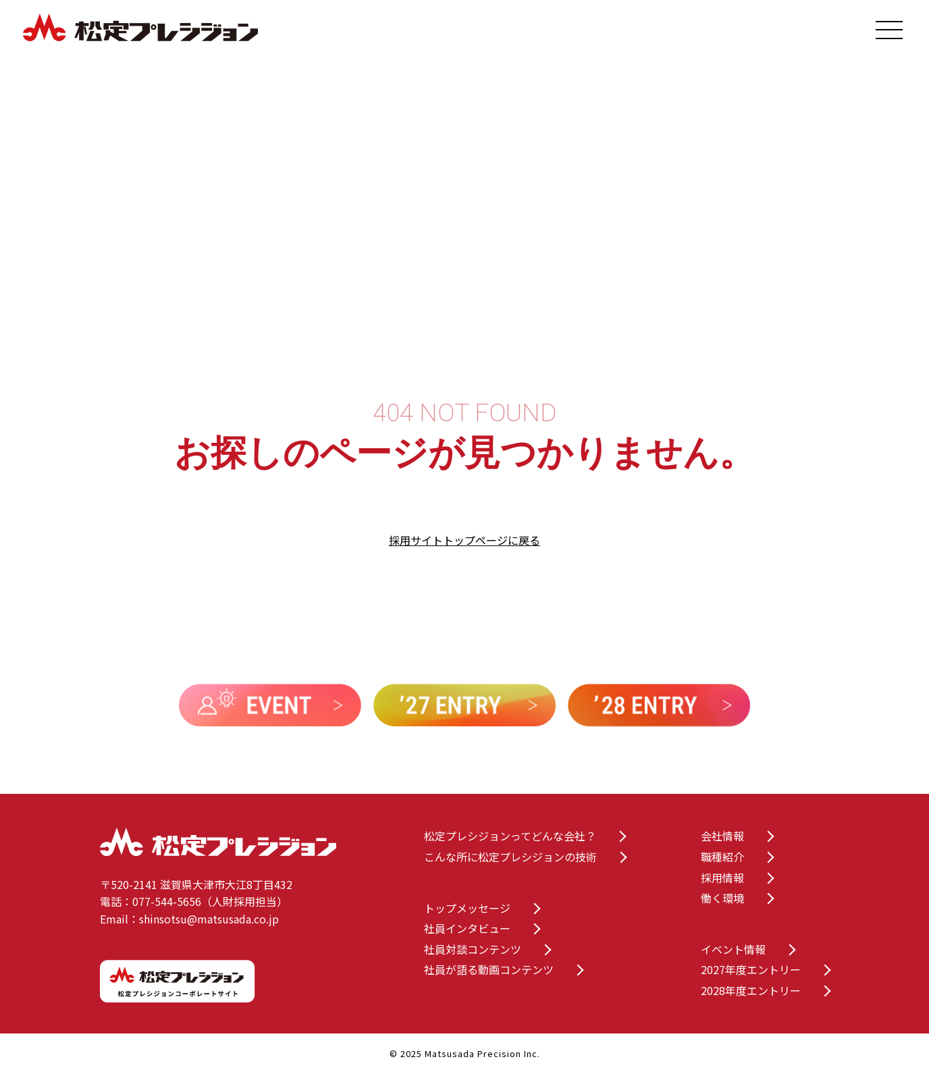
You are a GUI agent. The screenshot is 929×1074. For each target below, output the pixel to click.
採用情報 (722, 877)
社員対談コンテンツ (472, 949)
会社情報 (722, 836)
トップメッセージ (467, 908)
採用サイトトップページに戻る (464, 540)
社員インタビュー (467, 928)
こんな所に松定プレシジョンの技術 (510, 857)
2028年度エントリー (751, 990)
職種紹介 (722, 857)
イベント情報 (733, 949)
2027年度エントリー (751, 969)
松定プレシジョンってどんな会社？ (510, 836)
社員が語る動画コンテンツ (489, 969)
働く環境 (722, 898)
